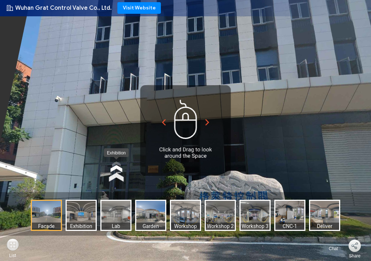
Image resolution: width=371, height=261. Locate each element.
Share (354, 255)
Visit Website (139, 8)
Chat (329, 248)
